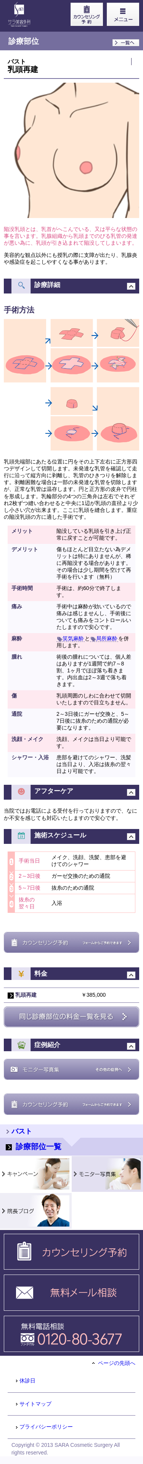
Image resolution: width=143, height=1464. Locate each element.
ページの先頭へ (113, 1363)
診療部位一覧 (33, 1146)
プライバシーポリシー (44, 1427)
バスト (17, 61)
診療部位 (23, 41)
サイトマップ (33, 1404)
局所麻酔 (104, 638)
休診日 (25, 1380)
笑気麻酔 (70, 638)
